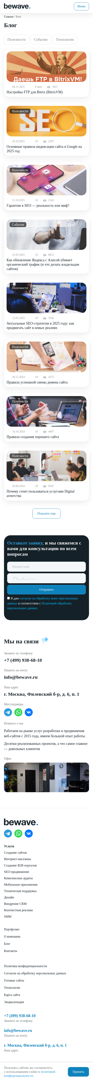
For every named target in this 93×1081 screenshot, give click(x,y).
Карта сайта (12, 995)
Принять (78, 1071)
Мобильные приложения (20, 884)
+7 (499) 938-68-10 (23, 660)
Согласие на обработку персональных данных (35, 973)
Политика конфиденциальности (25, 966)
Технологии (12, 987)
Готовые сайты (14, 980)
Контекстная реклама (18, 910)
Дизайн (9, 897)
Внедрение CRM (15, 903)
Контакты (10, 951)
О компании (12, 936)
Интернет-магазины (17, 859)
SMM (7, 916)
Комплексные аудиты (18, 878)
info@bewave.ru (21, 677)
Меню (81, 6)
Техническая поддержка (20, 891)
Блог (7, 943)
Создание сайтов (15, 852)
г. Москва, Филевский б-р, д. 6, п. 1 (41, 694)
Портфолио (11, 929)
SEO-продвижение (16, 871)
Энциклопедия (14, 1002)
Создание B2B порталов (20, 865)
